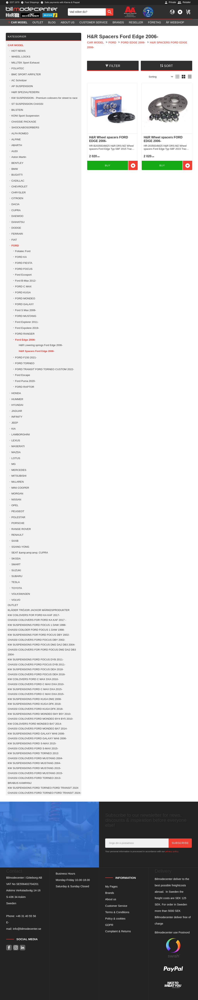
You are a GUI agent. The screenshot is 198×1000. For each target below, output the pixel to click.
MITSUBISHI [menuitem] (18, 475)
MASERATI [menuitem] (18, 446)
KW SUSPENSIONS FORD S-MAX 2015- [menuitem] (32, 743)
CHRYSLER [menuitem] (18, 192)
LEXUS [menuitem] (15, 440)
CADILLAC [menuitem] (17, 180)
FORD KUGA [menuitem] (23, 292)
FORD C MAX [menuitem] (23, 286)
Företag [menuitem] (154, 22)
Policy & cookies (115, 918)
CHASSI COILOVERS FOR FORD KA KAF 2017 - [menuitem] (37, 619)
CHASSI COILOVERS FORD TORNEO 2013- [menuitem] (34, 778)
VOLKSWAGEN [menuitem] (20, 593)
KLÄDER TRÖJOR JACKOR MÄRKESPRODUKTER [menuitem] (38, 610)
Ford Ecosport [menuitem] (23, 274)
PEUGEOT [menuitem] (17, 511)
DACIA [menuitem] (15, 204)
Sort (168, 66)
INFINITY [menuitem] (16, 416)
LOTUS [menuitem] (15, 458)
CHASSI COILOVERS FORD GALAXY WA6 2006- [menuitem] (37, 738)
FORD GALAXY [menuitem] (24, 304)
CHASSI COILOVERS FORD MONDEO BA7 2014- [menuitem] (37, 728)
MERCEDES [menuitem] (18, 470)
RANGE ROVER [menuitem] (21, 529)
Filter (114, 66)
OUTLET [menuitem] (37, 22)
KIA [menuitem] (13, 428)
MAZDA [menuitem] (16, 452)
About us (110, 899)
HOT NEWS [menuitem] (18, 50)
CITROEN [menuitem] (17, 198)
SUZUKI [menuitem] (16, 570)
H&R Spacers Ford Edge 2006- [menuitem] (36, 351)
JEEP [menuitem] (14, 422)
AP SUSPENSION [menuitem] (22, 86)
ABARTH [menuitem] (16, 145)
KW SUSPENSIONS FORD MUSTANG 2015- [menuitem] (34, 768)
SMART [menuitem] (15, 564)
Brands (109, 892)
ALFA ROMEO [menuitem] (19, 133)
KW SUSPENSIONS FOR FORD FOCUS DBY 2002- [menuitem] (39, 634)
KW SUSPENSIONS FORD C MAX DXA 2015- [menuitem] (35, 689)
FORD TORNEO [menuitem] (24, 363)
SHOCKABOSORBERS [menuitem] (25, 127)
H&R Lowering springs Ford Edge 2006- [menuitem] (41, 345)
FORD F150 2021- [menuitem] (26, 357)
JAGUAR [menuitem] (16, 410)
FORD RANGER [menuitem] (24, 333)
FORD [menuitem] (15, 245)
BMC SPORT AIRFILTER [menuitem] (26, 74)
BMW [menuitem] (14, 169)
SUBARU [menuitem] (16, 576)
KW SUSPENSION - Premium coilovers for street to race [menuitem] (44, 97)
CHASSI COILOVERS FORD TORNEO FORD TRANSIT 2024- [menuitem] (44, 792)
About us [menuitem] (68, 22)
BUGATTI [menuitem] (17, 174)
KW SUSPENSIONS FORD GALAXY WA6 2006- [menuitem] (36, 733)
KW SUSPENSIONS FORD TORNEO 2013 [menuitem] (33, 753)
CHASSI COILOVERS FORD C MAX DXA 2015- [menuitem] (36, 694)
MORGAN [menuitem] (17, 493)
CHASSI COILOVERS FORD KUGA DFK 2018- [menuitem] (35, 708)
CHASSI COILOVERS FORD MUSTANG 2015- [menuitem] (35, 773)
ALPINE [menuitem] (16, 139)
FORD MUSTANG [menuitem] (25, 316)
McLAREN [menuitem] (17, 481)
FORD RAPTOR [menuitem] (24, 386)
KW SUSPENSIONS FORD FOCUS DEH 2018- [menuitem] (36, 669)
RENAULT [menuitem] (17, 534)
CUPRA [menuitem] (16, 210)
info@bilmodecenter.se (27, 928)
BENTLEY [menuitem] (17, 163)
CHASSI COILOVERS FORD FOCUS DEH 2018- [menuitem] (36, 674)
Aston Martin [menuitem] (18, 157)
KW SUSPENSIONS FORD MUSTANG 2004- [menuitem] (34, 763)
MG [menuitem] (13, 464)
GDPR (109, 924)
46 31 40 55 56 (26, 916)
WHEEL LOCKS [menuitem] (20, 56)
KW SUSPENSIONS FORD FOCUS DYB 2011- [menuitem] (35, 659)
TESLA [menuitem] (15, 582)
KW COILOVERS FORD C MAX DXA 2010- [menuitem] (33, 679)
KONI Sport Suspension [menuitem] (25, 115)
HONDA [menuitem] (16, 393)
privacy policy (171, 851)
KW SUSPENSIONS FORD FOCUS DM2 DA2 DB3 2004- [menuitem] (41, 644)
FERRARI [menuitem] (17, 233)
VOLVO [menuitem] (15, 599)
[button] (180, 12)
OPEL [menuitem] (14, 505)
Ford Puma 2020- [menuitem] (25, 381)
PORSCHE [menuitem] (17, 523)
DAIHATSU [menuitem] (18, 222)
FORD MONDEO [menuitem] (25, 298)
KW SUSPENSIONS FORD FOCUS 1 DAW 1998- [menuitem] (37, 625)
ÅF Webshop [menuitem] (175, 22)
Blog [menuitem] (52, 22)
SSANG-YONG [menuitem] (20, 546)
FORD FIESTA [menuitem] (23, 262)
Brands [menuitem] (118, 22)
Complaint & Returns (118, 931)
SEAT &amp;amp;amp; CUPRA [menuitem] (29, 552)
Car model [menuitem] (19, 22)
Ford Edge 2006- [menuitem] (25, 339)
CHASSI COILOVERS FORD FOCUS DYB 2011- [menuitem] (36, 664)
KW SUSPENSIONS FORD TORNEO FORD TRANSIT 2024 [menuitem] (43, 787)
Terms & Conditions (117, 912)
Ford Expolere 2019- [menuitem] (27, 328)
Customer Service (116, 905)
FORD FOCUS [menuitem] (23, 268)
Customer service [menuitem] (93, 22)
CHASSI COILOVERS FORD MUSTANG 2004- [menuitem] (35, 758)
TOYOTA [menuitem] (16, 588)
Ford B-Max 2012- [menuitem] (25, 280)
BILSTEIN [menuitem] (17, 109)
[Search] (109, 12)
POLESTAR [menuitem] (18, 517)
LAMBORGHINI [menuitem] (20, 434)
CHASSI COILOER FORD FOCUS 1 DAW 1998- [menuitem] (36, 629)
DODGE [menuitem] (16, 227)
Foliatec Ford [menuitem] (22, 251)
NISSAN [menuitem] (16, 499)
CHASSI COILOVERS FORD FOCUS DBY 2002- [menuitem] (36, 639)
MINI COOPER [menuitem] (20, 487)
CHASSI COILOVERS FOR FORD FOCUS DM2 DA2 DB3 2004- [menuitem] (42, 652)
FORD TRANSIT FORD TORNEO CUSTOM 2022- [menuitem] (44, 369)
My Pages (111, 886)
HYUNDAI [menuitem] (17, 405)
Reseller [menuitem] (136, 22)
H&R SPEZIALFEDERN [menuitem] (25, 92)
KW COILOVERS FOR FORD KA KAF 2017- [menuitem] (34, 615)
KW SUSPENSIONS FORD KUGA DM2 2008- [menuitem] (35, 699)
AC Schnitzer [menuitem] (19, 80)
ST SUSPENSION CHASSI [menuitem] (27, 103)
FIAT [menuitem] (14, 239)
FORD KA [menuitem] (21, 256)
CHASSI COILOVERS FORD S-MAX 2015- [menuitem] (33, 748)
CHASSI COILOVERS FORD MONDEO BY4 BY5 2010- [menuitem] (40, 718)
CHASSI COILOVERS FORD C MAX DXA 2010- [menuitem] (36, 684)
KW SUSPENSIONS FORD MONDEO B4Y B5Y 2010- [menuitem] (39, 713)
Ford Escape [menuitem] (22, 375)
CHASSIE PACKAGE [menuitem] (23, 121)
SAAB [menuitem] (14, 540)
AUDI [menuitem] (14, 151)
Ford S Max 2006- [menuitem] (25, 310)
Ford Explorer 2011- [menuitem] (26, 322)
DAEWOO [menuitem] (17, 216)
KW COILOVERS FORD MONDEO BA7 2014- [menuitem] (35, 723)
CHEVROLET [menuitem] (19, 186)
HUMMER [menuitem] (17, 399)
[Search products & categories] (87, 11)
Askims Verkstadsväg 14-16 (23, 890)
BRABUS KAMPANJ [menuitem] (20, 783)
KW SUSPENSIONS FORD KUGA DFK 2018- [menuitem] (34, 703)
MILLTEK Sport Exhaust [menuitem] (25, 62)
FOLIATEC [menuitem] (17, 68)
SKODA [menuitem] (16, 558)
